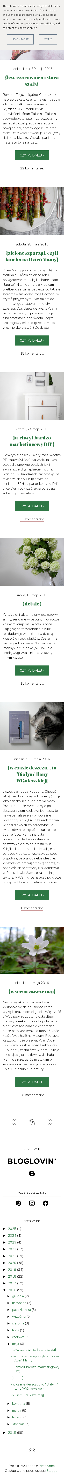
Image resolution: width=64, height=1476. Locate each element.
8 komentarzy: (32, 908)
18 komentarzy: (32, 353)
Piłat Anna (47, 1466)
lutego (17, 1417)
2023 (12, 1242)
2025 (12, 1228)
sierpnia (18, 1323)
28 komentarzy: (32, 1095)
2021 (12, 1256)
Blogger (52, 1470)
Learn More (20, 39)
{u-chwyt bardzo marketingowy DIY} (35, 1369)
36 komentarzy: (32, 519)
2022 (12, 1249)
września (19, 1316)
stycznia (18, 1424)
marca (17, 1410)
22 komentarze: (32, 168)
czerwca (18, 1337)
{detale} (17, 1377)
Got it (48, 39)
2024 (12, 1235)
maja (16, 1344)
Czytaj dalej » (32, 155)
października (22, 1309)
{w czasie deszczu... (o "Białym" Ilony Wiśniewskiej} (34, 1386)
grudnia (18, 1296)
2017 (12, 1283)
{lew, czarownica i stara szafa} (33, 1349)
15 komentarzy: (32, 683)
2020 (12, 1263)
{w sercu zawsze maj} (27, 1395)
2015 (12, 1432)
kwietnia (19, 1403)
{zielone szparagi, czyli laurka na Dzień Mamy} (35, 1358)
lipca (16, 1330)
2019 (12, 1269)
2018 (12, 1276)
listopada (19, 1303)
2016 (12, 1290)
